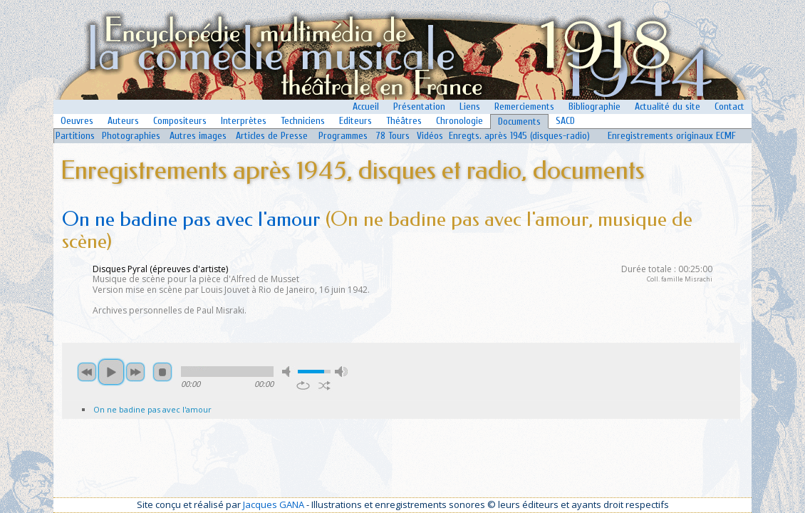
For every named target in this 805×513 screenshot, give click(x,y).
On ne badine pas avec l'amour (152, 409)
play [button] (111, 372)
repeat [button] (303, 385)
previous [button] (87, 372)
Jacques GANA (273, 504)
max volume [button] (341, 371)
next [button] (135, 372)
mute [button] (288, 371)
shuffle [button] (324, 385)
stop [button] (162, 372)
